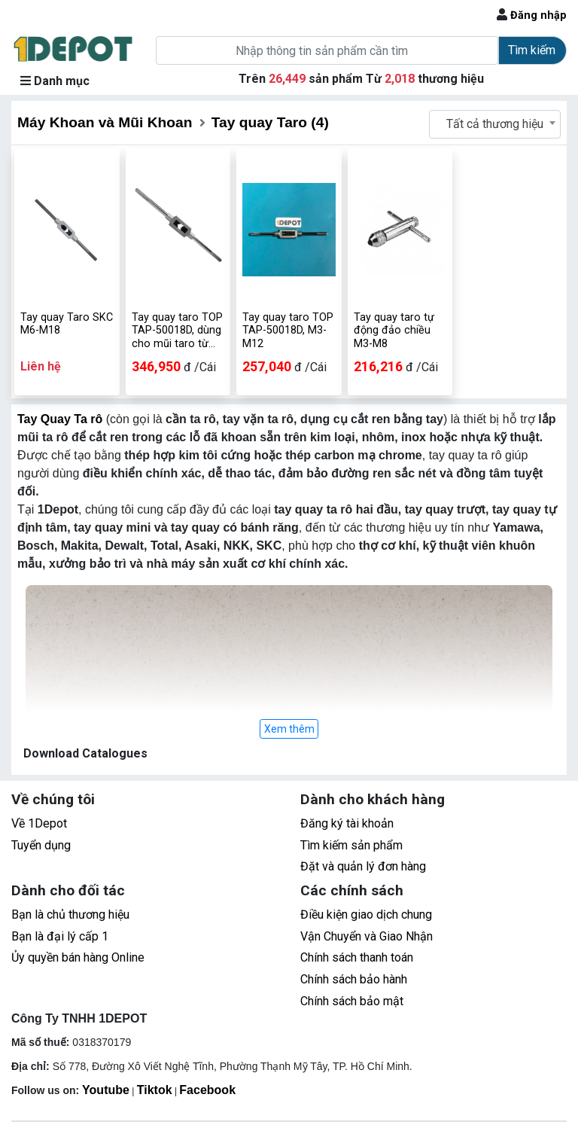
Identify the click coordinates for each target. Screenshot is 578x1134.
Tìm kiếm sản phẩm (351, 845)
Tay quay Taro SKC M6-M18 (66, 324)
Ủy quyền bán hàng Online (77, 957)
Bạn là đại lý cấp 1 (59, 936)
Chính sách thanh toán (356, 957)
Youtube (105, 1090)
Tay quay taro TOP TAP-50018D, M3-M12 (287, 330)
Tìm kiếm (531, 50)
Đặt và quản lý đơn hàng (363, 866)
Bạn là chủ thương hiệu (70, 914)
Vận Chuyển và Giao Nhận (366, 936)
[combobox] (495, 124)
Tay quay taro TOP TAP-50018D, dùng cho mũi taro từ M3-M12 (177, 330)
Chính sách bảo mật (351, 1001)
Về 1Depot (39, 823)
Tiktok (154, 1090)
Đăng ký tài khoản (347, 823)
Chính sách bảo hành (353, 979)
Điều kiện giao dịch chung (366, 914)
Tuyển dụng (41, 845)
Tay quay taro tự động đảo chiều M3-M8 (394, 330)
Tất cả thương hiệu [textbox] (494, 124)
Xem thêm (289, 729)
